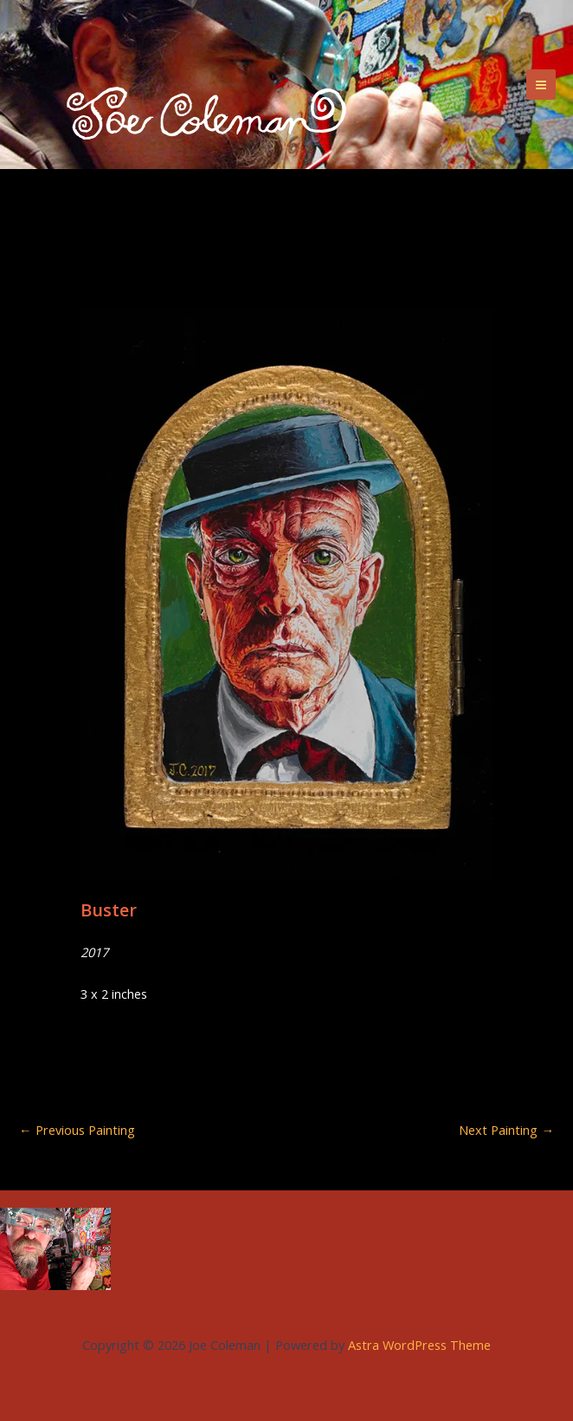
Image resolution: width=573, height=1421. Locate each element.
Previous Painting (77, 1130)
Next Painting (506, 1130)
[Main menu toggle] (541, 84)
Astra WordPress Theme (419, 1344)
